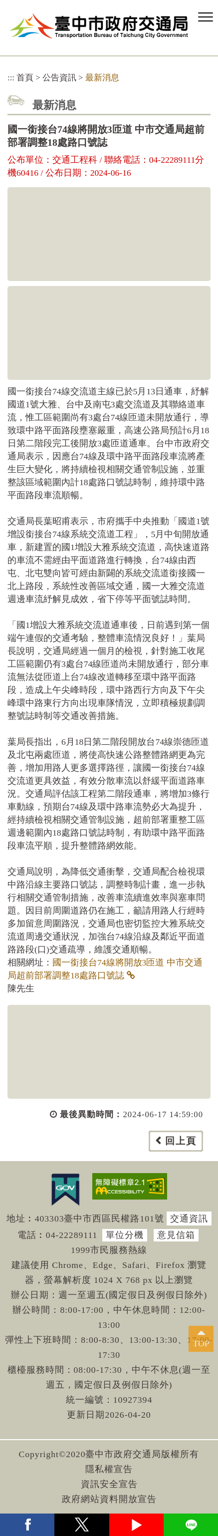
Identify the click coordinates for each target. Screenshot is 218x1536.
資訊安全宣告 (109, 1484)
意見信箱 (176, 1235)
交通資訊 (189, 1219)
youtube (136, 1525)
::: (10, 77)
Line (191, 1525)
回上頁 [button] (181, 1141)
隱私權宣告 (109, 1469)
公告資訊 (59, 77)
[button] (205, 17)
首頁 (24, 77)
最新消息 (102, 77)
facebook (27, 1525)
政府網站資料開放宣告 (109, 1499)
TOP (201, 1343)
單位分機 (125, 1235)
